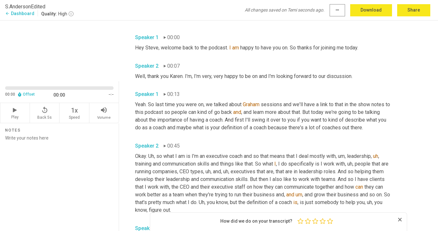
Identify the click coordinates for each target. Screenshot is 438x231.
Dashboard (19, 13)
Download (371, 10)
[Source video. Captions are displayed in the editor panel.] (59, 50)
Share (413, 10)
